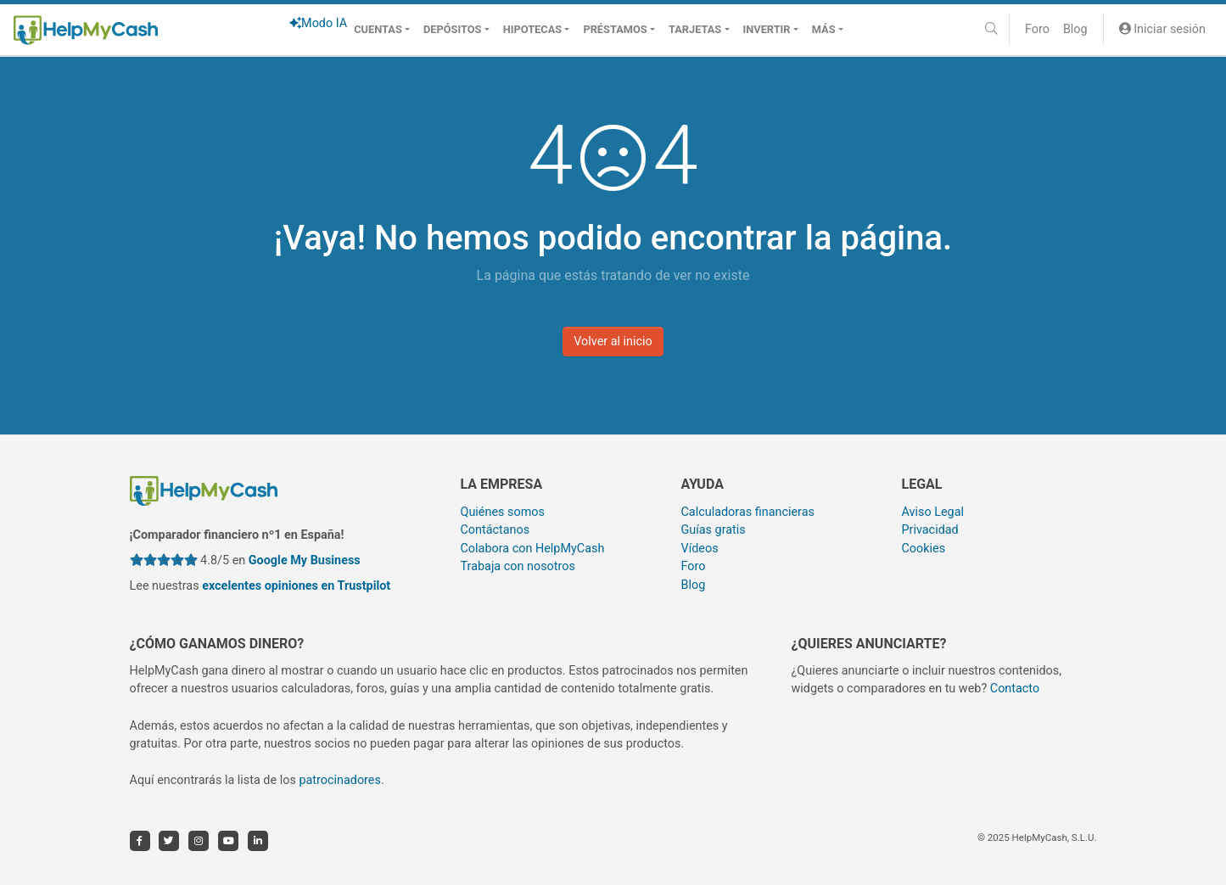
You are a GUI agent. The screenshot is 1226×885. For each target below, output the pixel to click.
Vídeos (699, 548)
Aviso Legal (932, 512)
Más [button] (824, 29)
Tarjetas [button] (695, 29)
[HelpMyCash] (86, 29)
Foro (1037, 29)
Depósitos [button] (452, 29)
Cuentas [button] (378, 29)
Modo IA (318, 23)
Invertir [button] (767, 29)
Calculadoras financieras (747, 512)
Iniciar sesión (1162, 29)
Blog (1075, 29)
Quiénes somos (503, 512)
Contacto (1014, 688)
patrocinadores (340, 780)
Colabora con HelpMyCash (533, 548)
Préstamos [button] (615, 29)
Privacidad (929, 530)
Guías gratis (712, 530)
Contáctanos (495, 530)
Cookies (923, 548)
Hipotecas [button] (532, 29)
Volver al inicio (613, 341)
